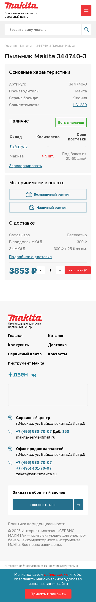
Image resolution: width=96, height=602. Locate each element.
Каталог (56, 335)
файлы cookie (56, 574)
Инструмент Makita (26, 363)
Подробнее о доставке (30, 256)
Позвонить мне (42, 504)
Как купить (18, 344)
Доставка (57, 344)
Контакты (57, 354)
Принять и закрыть (48, 594)
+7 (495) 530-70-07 (34, 431)
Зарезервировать (25, 165)
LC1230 (80, 105)
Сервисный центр (25, 354)
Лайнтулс (18, 146)
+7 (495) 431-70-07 (34, 468)
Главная (15, 335)
